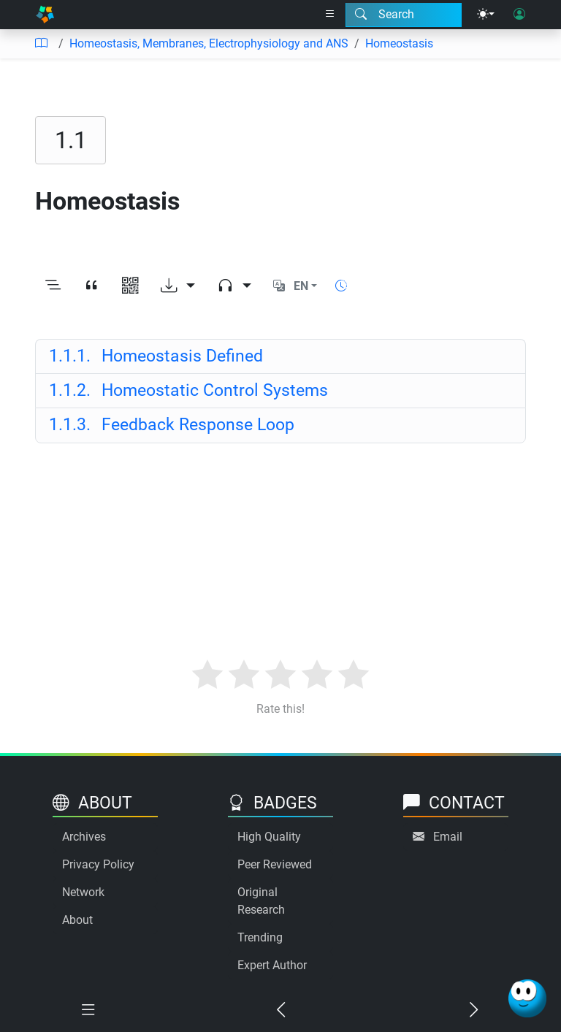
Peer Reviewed (274, 864)
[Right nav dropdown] (330, 14)
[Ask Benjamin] (527, 998)
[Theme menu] (486, 14)
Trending (260, 937)
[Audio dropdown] (234, 286)
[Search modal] (404, 14)
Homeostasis (399, 43)
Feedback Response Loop (171, 425)
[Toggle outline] (53, 286)
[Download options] (178, 286)
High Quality (269, 837)
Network (83, 892)
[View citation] (92, 286)
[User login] (519, 14)
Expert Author (272, 965)
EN (301, 286)
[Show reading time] (341, 286)
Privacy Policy (98, 864)
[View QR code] (130, 286)
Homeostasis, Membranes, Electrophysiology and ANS (208, 43)
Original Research (261, 901)
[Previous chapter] (280, 1010)
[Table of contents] (41, 44)
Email (447, 837)
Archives (84, 837)
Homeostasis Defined (156, 356)
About (77, 920)
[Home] (45, 14)
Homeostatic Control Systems (188, 390)
